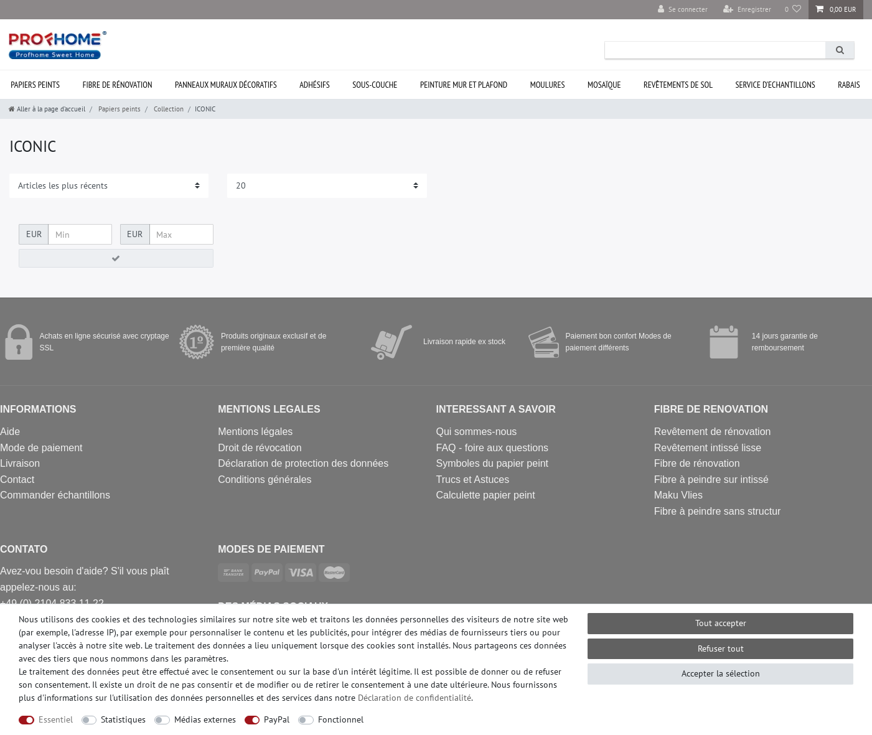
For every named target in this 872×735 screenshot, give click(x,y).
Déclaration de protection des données (303, 463)
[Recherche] (839, 50)
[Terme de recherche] (715, 50)
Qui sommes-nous (476, 431)
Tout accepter (720, 623)
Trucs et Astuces (473, 479)
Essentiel (56, 719)
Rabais (849, 84)
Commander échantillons (55, 495)
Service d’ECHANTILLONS (775, 84)
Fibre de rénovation (117, 84)
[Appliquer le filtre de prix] (116, 258)
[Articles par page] (326, 186)
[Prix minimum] (80, 234)
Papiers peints (118, 109)
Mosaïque (604, 84)
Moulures (547, 84)
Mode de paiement (41, 447)
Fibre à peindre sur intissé (711, 479)
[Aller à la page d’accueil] (47, 109)
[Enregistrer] (747, 9)
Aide (10, 431)
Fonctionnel (340, 719)
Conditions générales (264, 479)
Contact (17, 479)
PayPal (276, 719)
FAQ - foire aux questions (492, 447)
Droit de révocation (259, 447)
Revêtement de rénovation (712, 431)
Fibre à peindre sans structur (717, 511)
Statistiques (123, 719)
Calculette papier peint (485, 495)
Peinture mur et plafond (463, 84)
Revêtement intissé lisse (708, 447)
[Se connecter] (683, 9)
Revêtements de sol (678, 84)
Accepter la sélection (721, 673)
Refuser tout (721, 648)
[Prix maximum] (181, 234)
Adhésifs (314, 84)
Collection (168, 109)
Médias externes (205, 719)
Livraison (20, 463)
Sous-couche (374, 84)
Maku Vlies (678, 495)
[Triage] (109, 186)
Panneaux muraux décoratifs (226, 84)
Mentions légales (255, 431)
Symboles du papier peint (492, 463)
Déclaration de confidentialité (414, 697)
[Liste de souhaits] (793, 9)
